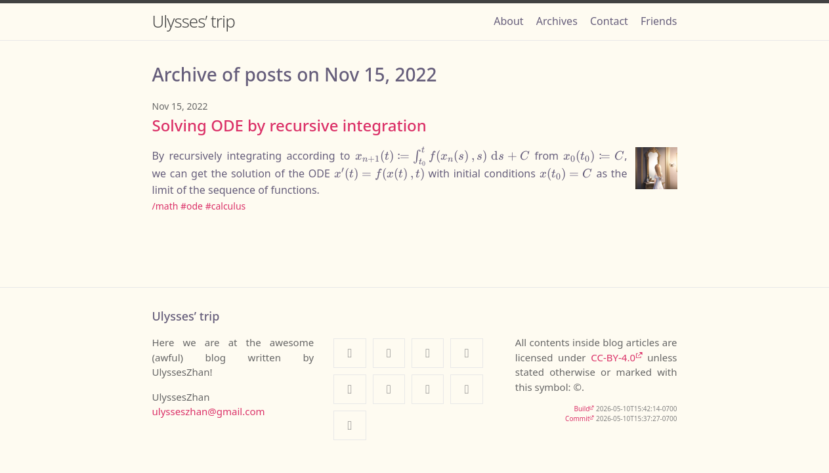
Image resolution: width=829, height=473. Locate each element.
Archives (557, 21)
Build (581, 408)
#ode (192, 206)
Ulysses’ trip (193, 21)
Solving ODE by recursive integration (289, 125)
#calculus (225, 206)
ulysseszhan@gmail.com (208, 411)
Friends (659, 21)
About (508, 21)
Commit (577, 418)
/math (165, 206)
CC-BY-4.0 (613, 357)
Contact (609, 21)
